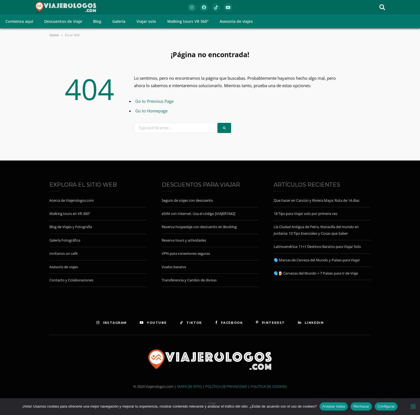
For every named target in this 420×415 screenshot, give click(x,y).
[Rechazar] (413, 406)
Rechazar (361, 406)
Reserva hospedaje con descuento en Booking (199, 226)
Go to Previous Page (154, 101)
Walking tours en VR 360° (69, 213)
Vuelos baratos (174, 266)
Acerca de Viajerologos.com (71, 200)
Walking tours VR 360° (188, 21)
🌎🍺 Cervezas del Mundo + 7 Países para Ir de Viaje (316, 273)
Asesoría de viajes (236, 21)
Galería (118, 21)
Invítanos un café (63, 253)
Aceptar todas (333, 406)
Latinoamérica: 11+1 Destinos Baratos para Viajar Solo (317, 246)
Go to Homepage (151, 111)
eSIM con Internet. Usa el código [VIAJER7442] (198, 213)
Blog (97, 21)
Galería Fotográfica (64, 240)
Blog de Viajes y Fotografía (70, 226)
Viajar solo (146, 21)
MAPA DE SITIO (189, 386)
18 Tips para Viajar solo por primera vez (305, 213)
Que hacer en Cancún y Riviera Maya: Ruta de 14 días (316, 200)
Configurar (386, 406)
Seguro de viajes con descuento (187, 200)
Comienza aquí (19, 21)
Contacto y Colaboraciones (71, 280)
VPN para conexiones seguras (186, 253)
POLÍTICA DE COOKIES (269, 386)
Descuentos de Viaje (63, 21)
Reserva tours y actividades (184, 240)
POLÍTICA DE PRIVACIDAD (226, 386)
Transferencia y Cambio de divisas (189, 280)
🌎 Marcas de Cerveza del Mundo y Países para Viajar (317, 260)
